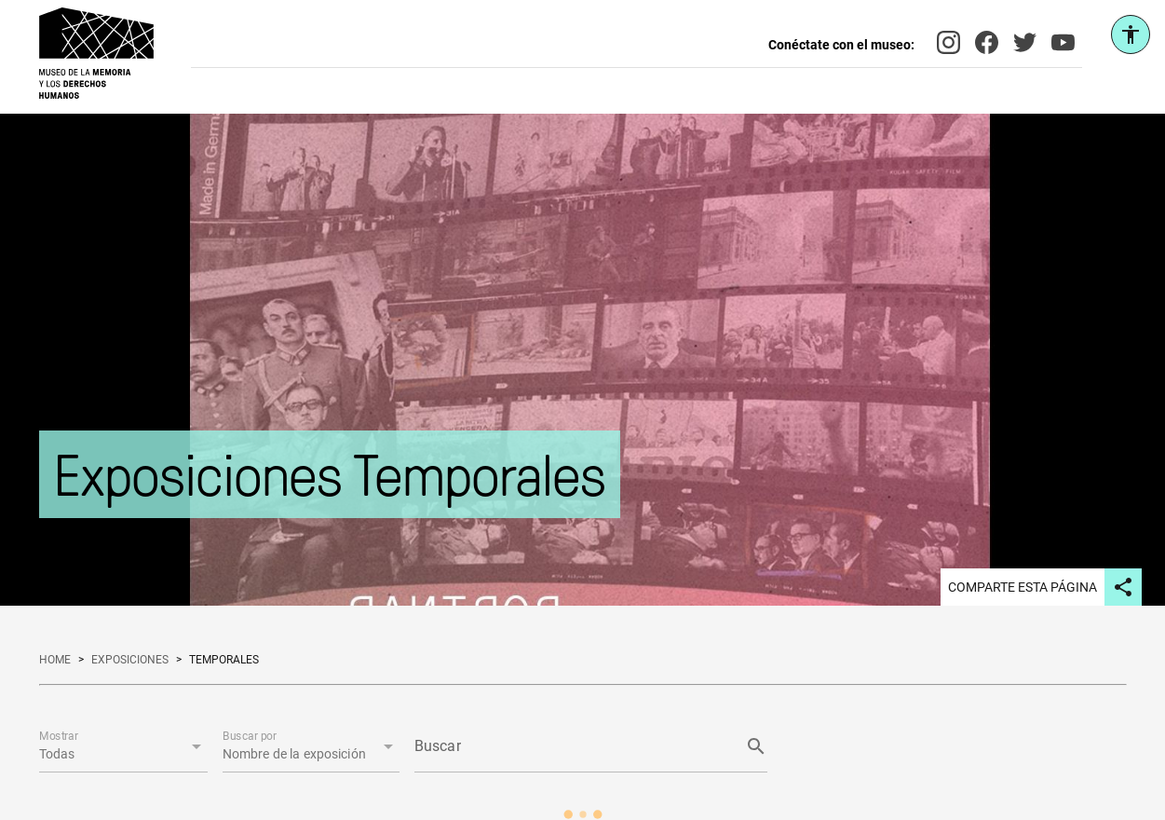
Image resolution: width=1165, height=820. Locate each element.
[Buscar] (574, 746)
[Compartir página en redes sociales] (1123, 587)
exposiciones (130, 659)
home (55, 659)
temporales (224, 659)
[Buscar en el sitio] (653, 53)
